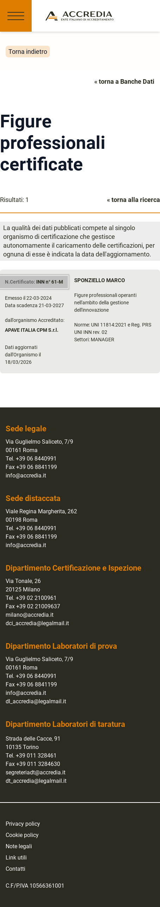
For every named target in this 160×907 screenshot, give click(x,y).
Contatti (15, 868)
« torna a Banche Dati (124, 81)
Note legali (19, 846)
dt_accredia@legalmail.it (36, 781)
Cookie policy (22, 835)
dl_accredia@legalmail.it (36, 701)
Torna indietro (27, 51)
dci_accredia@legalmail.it (37, 623)
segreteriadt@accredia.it (35, 772)
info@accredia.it (26, 475)
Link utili (16, 857)
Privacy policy (23, 823)
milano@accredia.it (29, 614)
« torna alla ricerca (133, 199)
